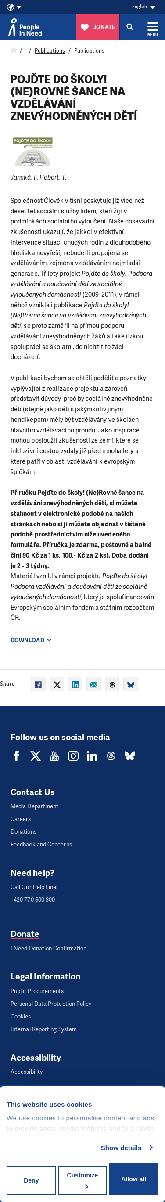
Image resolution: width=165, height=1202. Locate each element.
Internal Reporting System (44, 1029)
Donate (25, 933)
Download (27, 640)
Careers (21, 819)
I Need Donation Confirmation (48, 948)
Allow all (133, 1179)
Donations (23, 831)
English (139, 7)
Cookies (21, 1016)
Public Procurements (37, 991)
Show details (121, 1148)
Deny (31, 1180)
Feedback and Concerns (41, 844)
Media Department (34, 806)
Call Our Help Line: (34, 887)
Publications (50, 51)
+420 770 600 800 (33, 899)
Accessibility (27, 1072)
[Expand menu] (152, 27)
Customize (82, 1180)
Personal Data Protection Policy (51, 1004)
